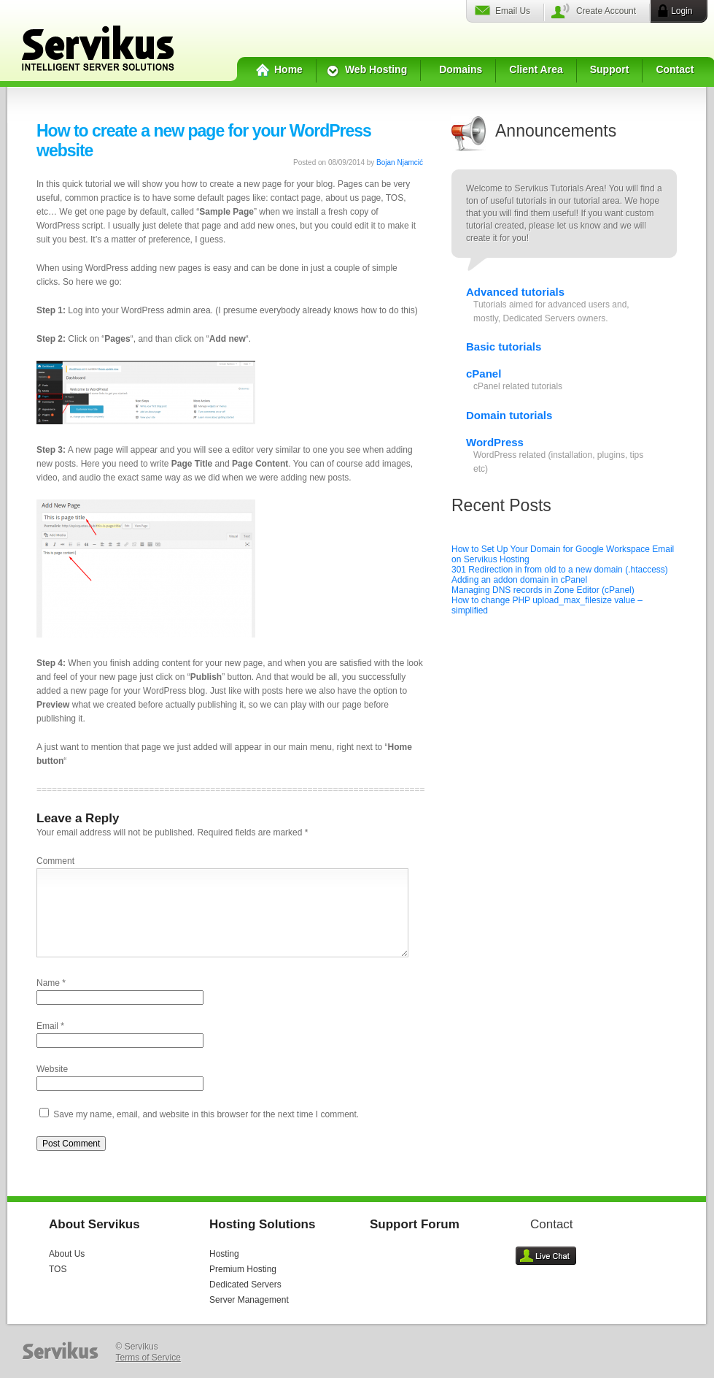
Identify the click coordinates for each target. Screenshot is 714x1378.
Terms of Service (148, 1357)
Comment (55, 861)
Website (52, 1069)
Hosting (224, 1254)
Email (47, 1026)
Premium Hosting (242, 1269)
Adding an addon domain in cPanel (519, 580)
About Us (67, 1254)
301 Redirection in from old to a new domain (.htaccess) (559, 569)
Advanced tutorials (515, 292)
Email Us (512, 11)
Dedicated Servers (245, 1284)
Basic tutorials (503, 346)
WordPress (495, 442)
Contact (675, 69)
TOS (57, 1269)
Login (681, 11)
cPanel (483, 373)
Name (48, 983)
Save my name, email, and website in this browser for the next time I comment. (206, 1114)
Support (609, 69)
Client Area (535, 69)
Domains (460, 69)
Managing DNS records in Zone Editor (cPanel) (543, 590)
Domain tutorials (509, 415)
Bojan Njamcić (399, 162)
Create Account (606, 11)
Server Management (249, 1300)
